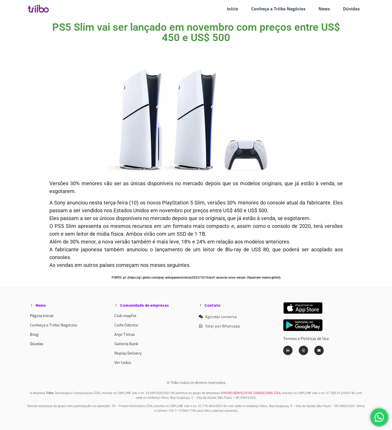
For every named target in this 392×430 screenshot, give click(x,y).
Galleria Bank (126, 343)
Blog (34, 334)
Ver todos (122, 362)
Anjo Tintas (124, 334)
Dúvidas (351, 9)
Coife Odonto (126, 325)
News (324, 9)
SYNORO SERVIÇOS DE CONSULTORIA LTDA (250, 393)
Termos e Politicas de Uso (306, 338)
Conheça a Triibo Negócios (278, 9)
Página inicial (42, 315)
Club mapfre (125, 315)
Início (232, 9)
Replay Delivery (128, 353)
